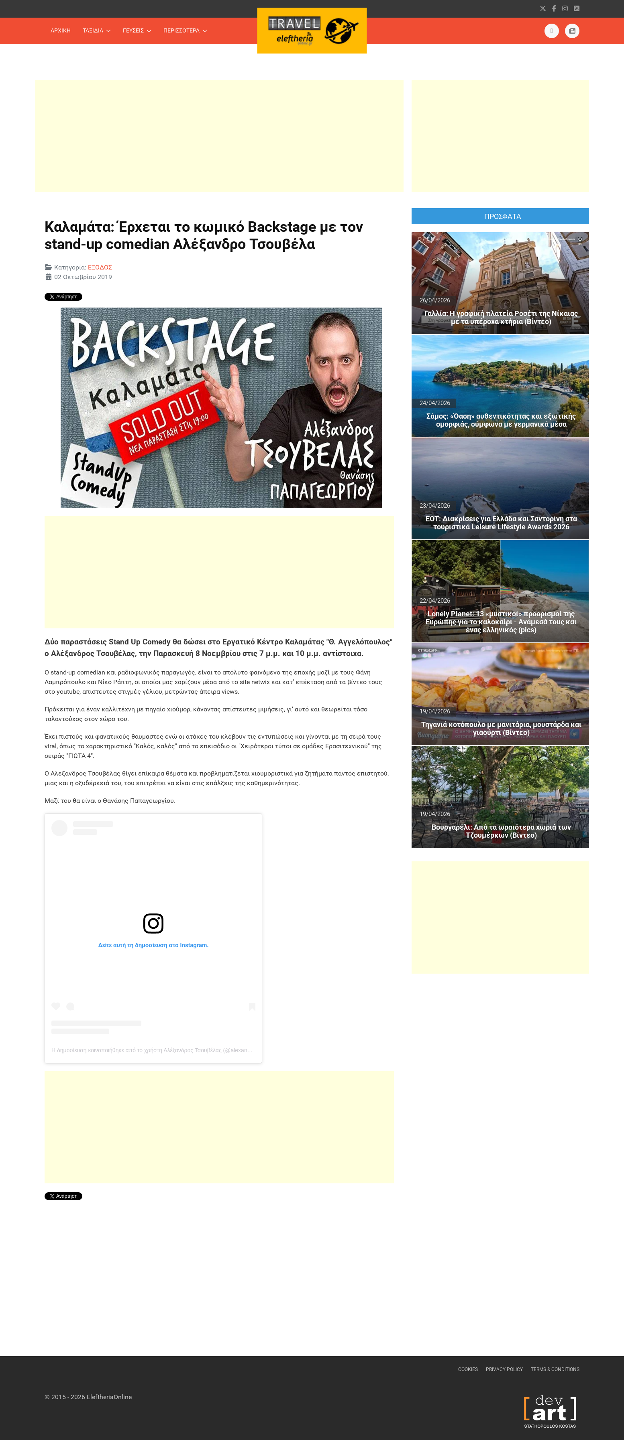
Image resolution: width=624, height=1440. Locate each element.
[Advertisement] (219, 136)
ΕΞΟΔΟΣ (100, 267)
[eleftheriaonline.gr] (572, 31)
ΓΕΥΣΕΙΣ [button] (137, 30)
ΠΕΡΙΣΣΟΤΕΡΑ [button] (185, 30)
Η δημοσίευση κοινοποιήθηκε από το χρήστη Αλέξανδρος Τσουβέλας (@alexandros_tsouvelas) (169, 1050)
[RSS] (576, 8)
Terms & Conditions (555, 1369)
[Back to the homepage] (312, 31)
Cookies (468, 1369)
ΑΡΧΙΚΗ (61, 30)
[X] (543, 8)
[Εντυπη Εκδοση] (551, 31)
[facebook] (554, 8)
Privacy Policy (504, 1369)
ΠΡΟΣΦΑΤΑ (502, 216)
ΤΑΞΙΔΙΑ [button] (97, 30)
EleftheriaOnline (109, 1397)
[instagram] (565, 8)
